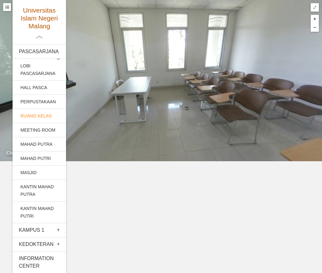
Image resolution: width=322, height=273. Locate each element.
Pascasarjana (39, 51)
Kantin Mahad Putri (37, 212)
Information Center (36, 262)
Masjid (28, 172)
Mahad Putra (36, 144)
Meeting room (37, 130)
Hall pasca (33, 87)
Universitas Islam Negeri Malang (39, 18)
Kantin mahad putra (37, 190)
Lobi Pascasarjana (37, 69)
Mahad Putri (35, 158)
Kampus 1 (31, 230)
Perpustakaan (38, 101)
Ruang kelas (36, 115)
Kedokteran (36, 244)
